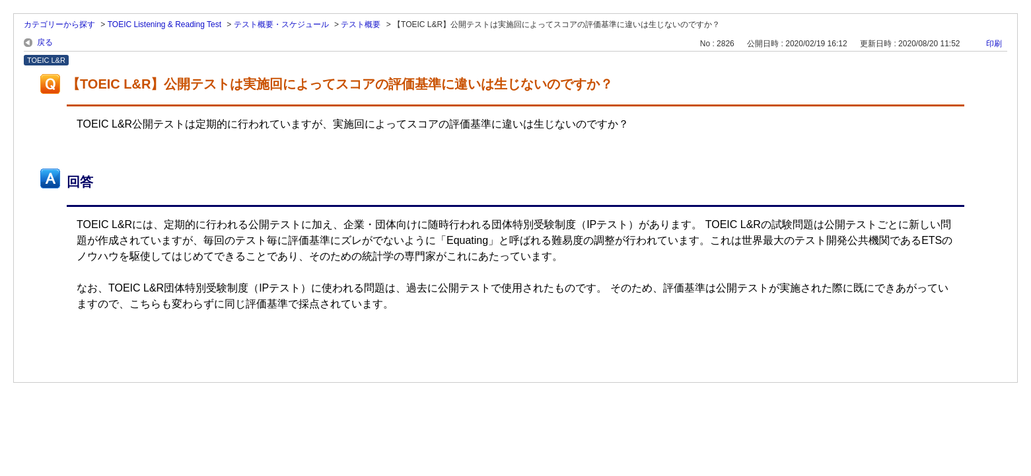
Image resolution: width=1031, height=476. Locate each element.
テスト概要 (360, 24)
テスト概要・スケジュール (281, 24)
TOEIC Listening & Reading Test (164, 24)
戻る (45, 42)
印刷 (994, 43)
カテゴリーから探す (59, 24)
